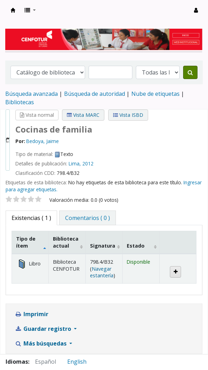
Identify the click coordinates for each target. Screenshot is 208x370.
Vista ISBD (128, 115)
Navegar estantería (101, 272)
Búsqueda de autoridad (94, 94)
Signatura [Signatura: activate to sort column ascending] (102, 245)
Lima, (75, 163)
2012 (87, 163)
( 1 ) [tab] (31, 218)
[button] (30, 10)
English (76, 361)
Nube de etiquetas (155, 94)
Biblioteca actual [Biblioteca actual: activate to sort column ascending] (65, 242)
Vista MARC (83, 115)
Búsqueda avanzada (31, 94)
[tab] (87, 218)
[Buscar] (190, 72)
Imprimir (31, 314)
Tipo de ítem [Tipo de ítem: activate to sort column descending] (25, 242)
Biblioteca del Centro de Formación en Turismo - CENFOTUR (13, 10)
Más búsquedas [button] (41, 343)
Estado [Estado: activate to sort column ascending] (136, 245)
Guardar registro (43, 329)
